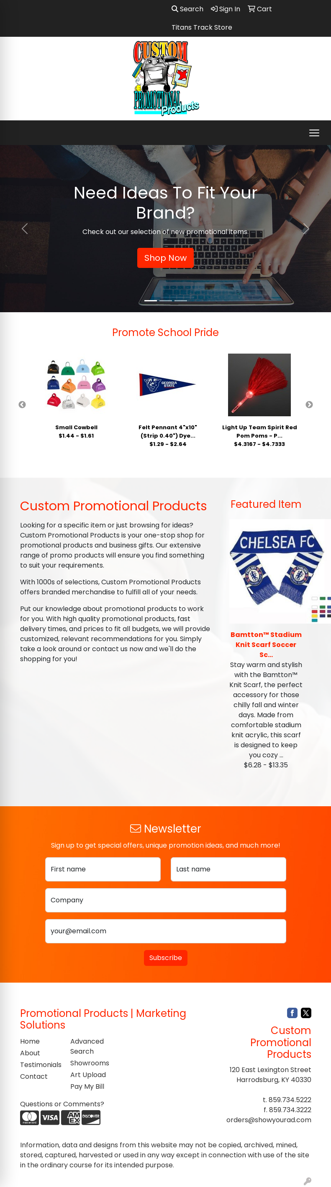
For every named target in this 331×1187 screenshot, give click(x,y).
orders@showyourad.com (268, 1120)
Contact (34, 1076)
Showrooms (89, 1063)
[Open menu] (314, 133)
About (30, 1053)
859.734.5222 (290, 1100)
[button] (25, 228)
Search (187, 9)
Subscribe (165, 958)
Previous (22, 405)
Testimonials (40, 1065)
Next (309, 405)
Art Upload (88, 1075)
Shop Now (165, 258)
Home (30, 1041)
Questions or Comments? (62, 1104)
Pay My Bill (87, 1086)
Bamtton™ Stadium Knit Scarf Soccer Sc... (266, 645)
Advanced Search (87, 1046)
